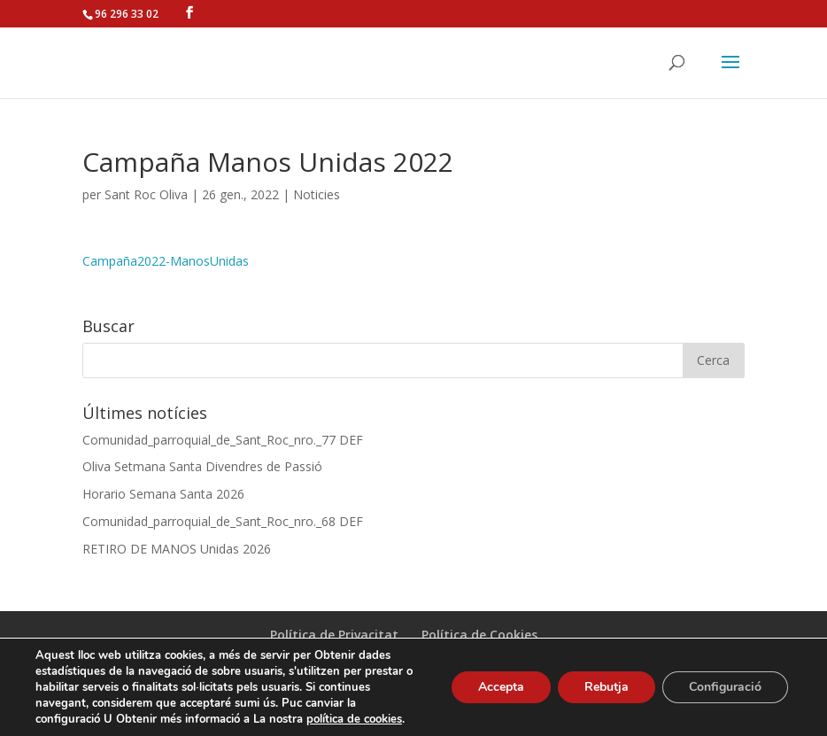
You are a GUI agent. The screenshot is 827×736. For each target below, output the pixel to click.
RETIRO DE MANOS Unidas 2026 (176, 548)
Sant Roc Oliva (146, 194)
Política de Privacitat (334, 634)
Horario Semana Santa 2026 (163, 493)
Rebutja (606, 686)
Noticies (316, 194)
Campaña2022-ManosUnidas (165, 260)
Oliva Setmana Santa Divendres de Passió (202, 466)
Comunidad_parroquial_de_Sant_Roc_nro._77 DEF (222, 439)
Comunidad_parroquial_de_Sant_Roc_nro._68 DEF (222, 521)
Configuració (725, 686)
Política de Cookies (479, 634)
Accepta (501, 686)
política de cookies (354, 719)
